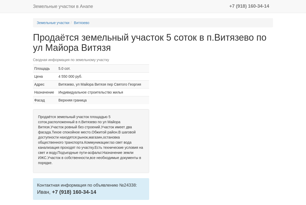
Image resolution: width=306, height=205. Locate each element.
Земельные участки (53, 23)
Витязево (81, 23)
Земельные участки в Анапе (63, 6)
